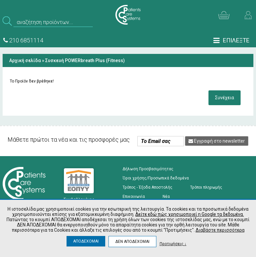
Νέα (166, 196)
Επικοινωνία (134, 196)
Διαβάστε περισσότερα (220, 230)
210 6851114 (23, 40)
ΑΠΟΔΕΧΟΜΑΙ (86, 241)
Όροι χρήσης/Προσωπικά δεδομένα (156, 178)
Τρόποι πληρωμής (206, 187)
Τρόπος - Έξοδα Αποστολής (147, 187)
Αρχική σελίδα (25, 60)
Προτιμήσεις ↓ (173, 244)
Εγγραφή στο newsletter (216, 141)
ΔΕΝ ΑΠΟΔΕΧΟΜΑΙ (132, 241)
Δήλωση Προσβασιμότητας (148, 169)
